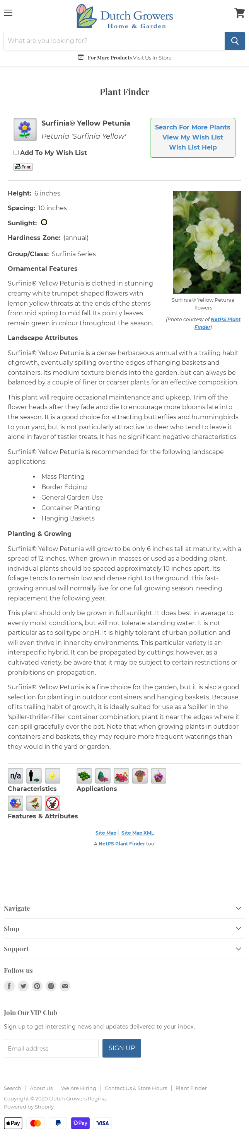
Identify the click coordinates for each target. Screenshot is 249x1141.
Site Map (106, 833)
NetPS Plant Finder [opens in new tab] (122, 844)
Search (12, 1088)
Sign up (122, 1048)
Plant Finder (191, 1088)
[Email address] (51, 1048)
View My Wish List (192, 137)
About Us (41, 1088)
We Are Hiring (78, 1088)
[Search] (114, 41)
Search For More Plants (192, 127)
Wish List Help (193, 147)
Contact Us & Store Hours (136, 1088)
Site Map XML (137, 833)
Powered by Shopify (29, 1107)
